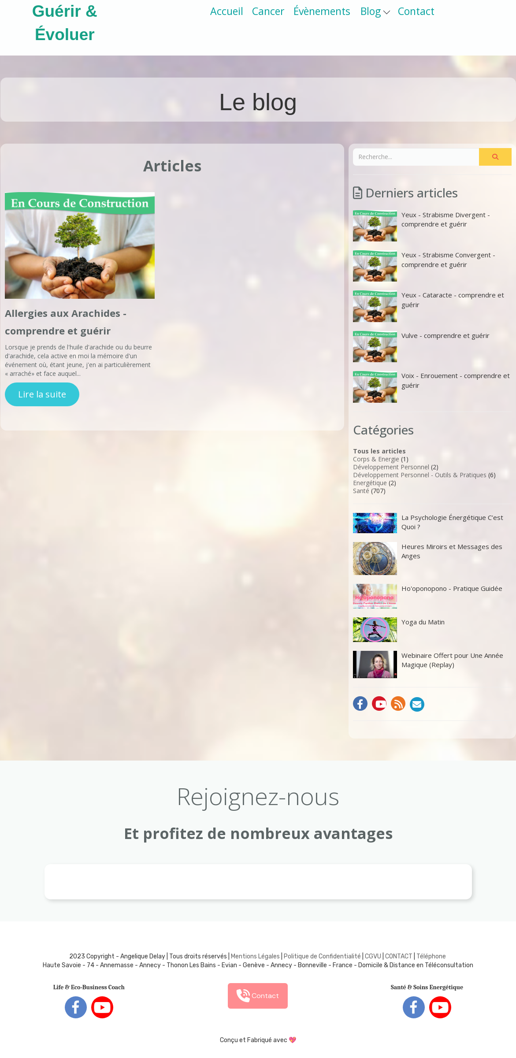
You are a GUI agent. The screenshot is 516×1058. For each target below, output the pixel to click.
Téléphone (431, 956)
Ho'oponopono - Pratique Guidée (427, 596)
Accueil (226, 11)
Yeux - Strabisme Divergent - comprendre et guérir (421, 225)
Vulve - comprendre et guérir (421, 346)
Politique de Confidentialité (322, 956)
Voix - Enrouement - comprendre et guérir (431, 386)
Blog (375, 11)
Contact (416, 11)
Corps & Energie (376, 459)
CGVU (373, 956)
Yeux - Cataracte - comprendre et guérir (428, 306)
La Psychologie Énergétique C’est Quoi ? (428, 523)
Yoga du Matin (399, 629)
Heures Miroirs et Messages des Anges (427, 558)
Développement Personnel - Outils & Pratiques (419, 475)
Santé (361, 490)
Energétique (370, 483)
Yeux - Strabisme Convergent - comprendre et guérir (424, 266)
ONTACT (400, 956)
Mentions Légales (255, 956)
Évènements (321, 11)
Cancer (268, 11)
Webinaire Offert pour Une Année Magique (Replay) (428, 664)
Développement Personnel (391, 467)
